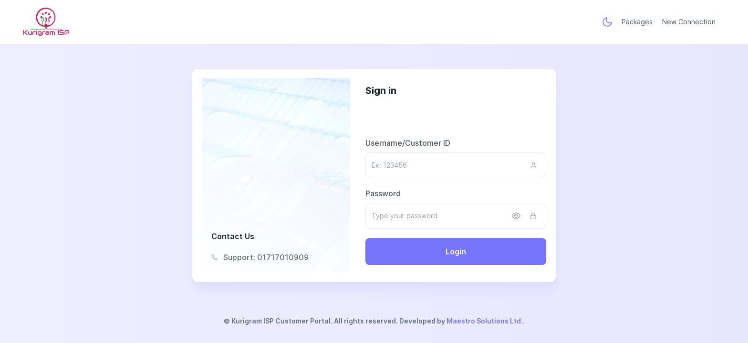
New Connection (689, 22)
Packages (637, 22)
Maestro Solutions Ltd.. (486, 321)
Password (383, 193)
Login (456, 251)
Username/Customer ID (407, 143)
